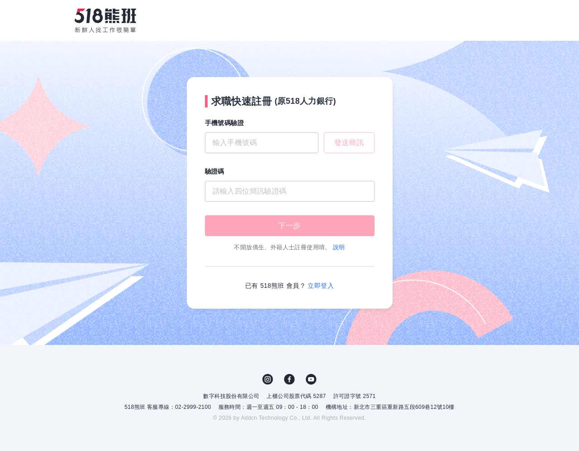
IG (267, 379)
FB (289, 379)
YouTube (311, 379)
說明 (339, 247)
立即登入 (321, 285)
